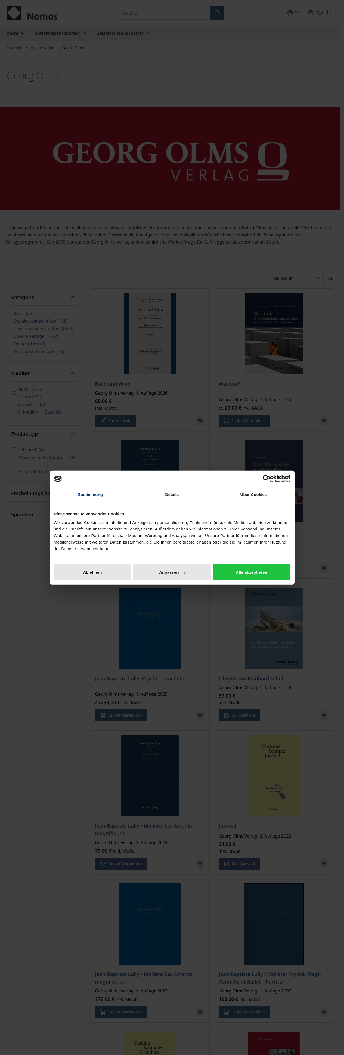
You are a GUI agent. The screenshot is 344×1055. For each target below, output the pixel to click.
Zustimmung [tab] (90, 494)
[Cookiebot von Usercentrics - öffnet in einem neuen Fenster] (266, 479)
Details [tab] (172, 494)
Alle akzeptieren (251, 572)
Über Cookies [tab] (253, 494)
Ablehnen (92, 572)
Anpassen (172, 572)
